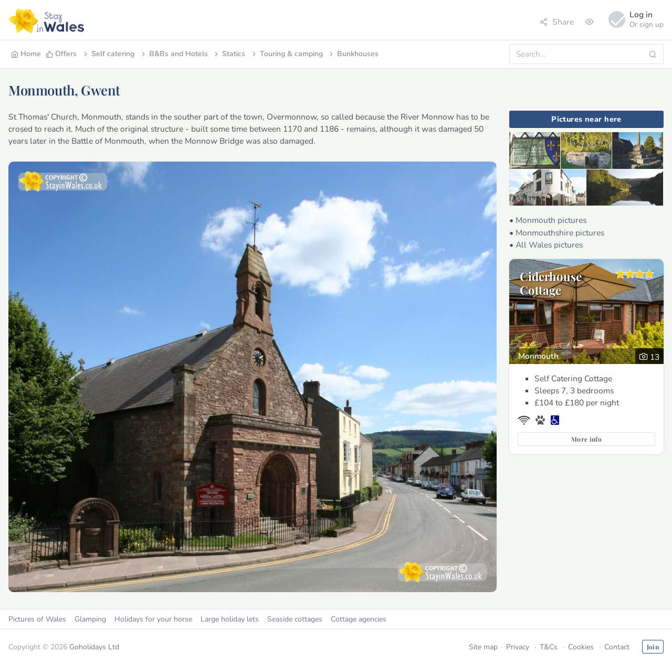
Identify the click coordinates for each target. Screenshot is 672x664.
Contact (616, 647)
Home (26, 54)
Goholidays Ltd (94, 647)
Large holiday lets (230, 619)
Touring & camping (286, 54)
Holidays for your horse (153, 619)
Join (653, 646)
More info (586, 439)
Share (557, 21)
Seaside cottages (294, 619)
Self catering (108, 54)
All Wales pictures (549, 244)
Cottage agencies (358, 619)
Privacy (517, 647)
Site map (483, 647)
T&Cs (549, 647)
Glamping (90, 619)
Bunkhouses (353, 54)
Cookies (581, 647)
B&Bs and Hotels (174, 54)
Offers (61, 54)
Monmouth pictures (551, 220)
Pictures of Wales (37, 619)
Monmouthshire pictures (560, 232)
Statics (229, 54)
